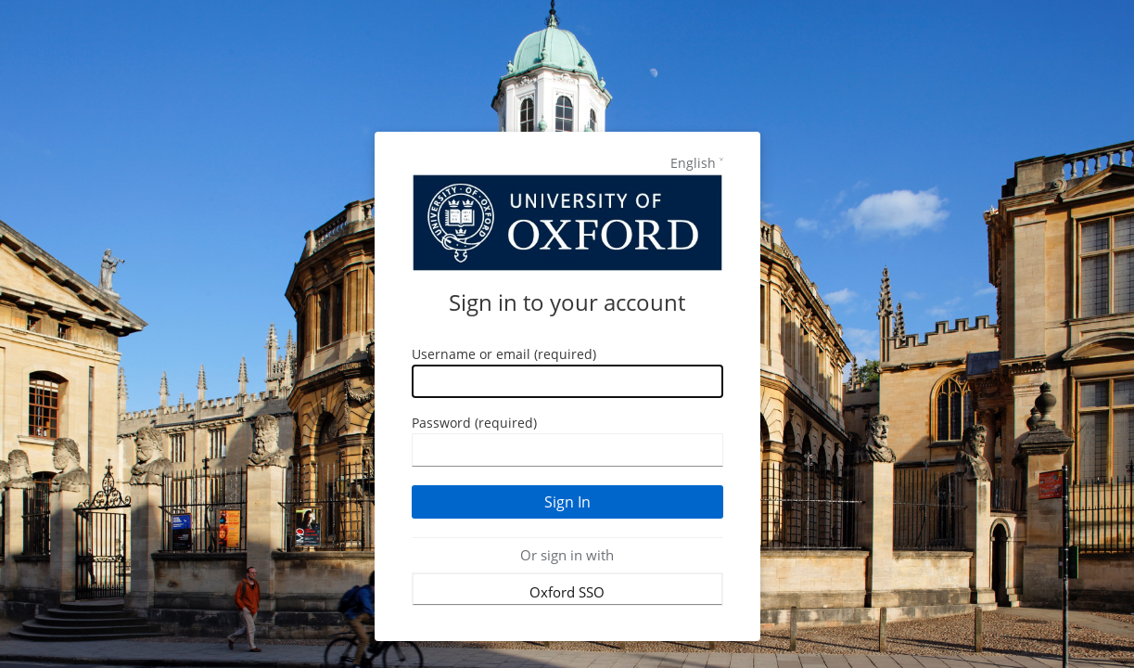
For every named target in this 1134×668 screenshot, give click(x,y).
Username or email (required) (504, 354)
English (693, 163)
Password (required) (474, 422)
